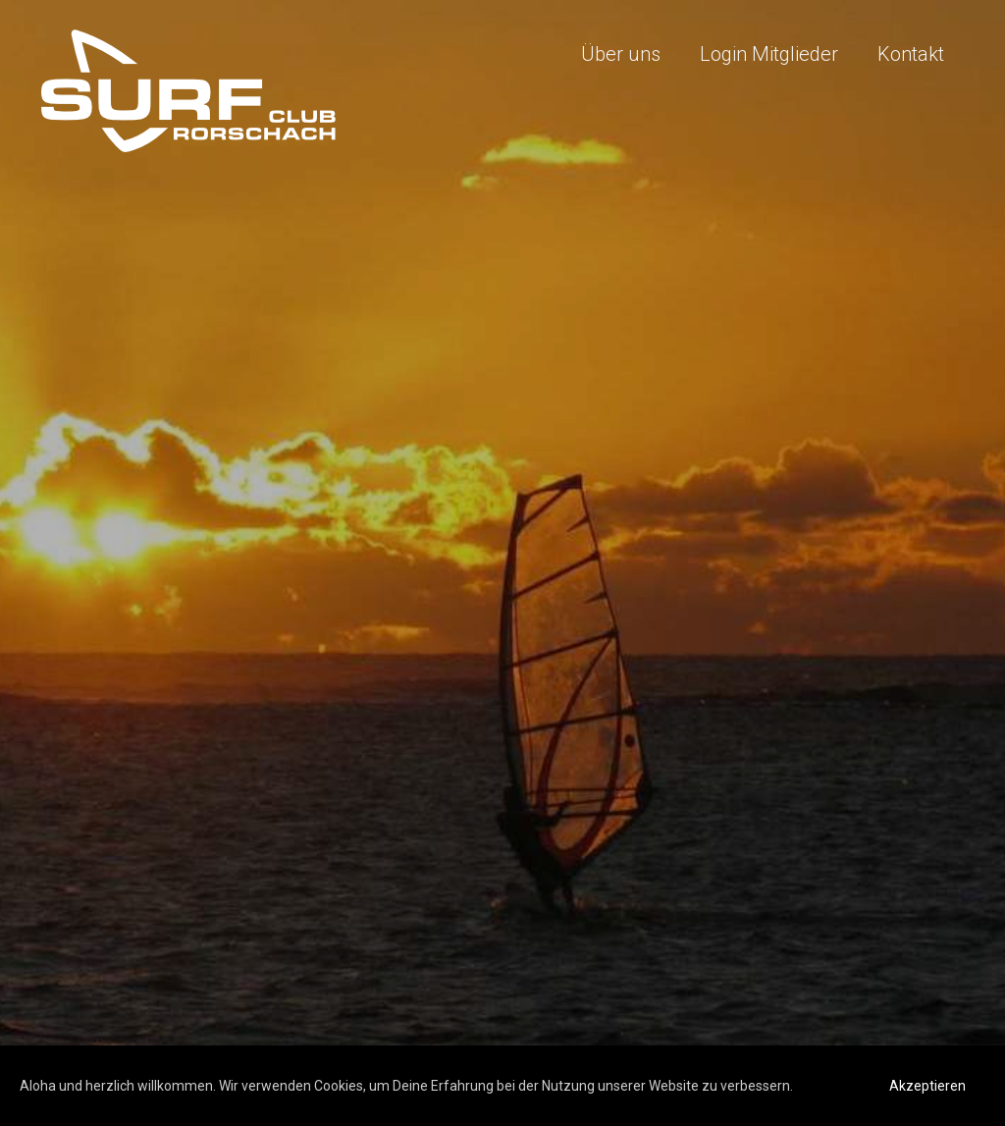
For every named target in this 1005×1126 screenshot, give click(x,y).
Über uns (621, 54)
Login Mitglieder (769, 54)
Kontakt (910, 54)
